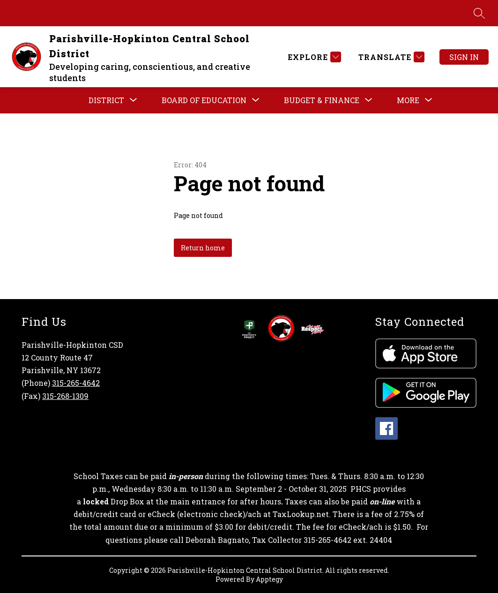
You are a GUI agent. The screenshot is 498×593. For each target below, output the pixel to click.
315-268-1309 (65, 396)
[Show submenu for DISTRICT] (106, 100)
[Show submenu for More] (408, 100)
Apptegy (269, 579)
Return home (203, 247)
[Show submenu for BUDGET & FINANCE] (321, 100)
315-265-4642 (76, 383)
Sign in (464, 57)
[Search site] (479, 13)
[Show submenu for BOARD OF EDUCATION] (204, 100)
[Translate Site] (390, 57)
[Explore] (313, 57)
